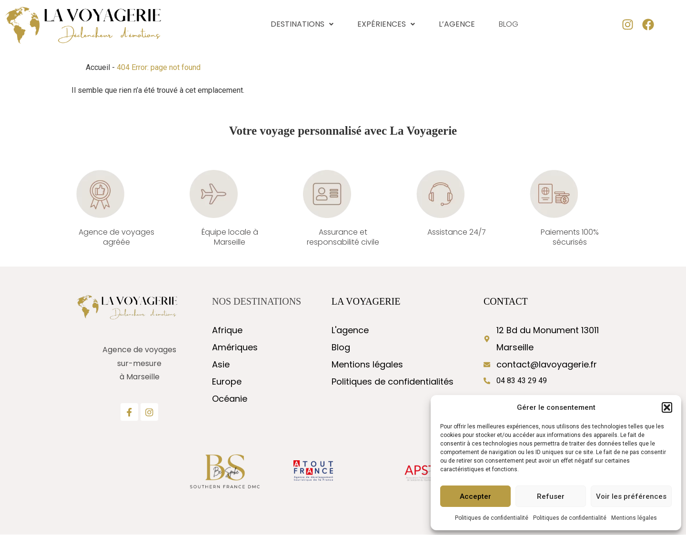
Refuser (551, 496)
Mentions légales (634, 518)
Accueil (98, 67)
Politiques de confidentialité (491, 518)
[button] (667, 407)
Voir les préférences (631, 496)
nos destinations (256, 301)
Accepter (475, 496)
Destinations (302, 24)
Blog (508, 25)
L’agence (457, 24)
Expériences (386, 24)
